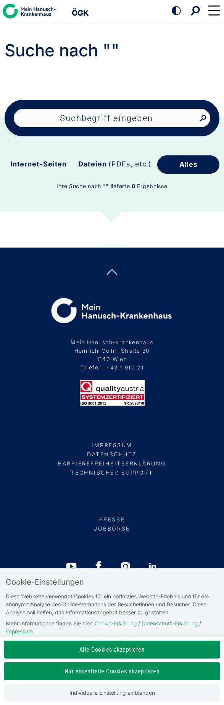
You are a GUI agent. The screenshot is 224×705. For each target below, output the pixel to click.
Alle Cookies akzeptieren (112, 649)
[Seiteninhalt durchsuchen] (112, 118)
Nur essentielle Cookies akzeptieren (112, 671)
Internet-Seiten (38, 164)
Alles (188, 164)
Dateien (114, 164)
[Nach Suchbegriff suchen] (203, 119)
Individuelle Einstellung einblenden (112, 692)
